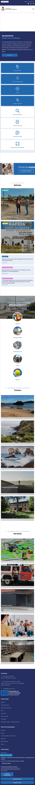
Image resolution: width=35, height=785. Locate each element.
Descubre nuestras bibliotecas (9, 663)
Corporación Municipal (6, 707)
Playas (4, 411)
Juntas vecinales (4, 716)
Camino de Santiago (10, 487)
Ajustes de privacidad (6, 755)
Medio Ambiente (4, 741)
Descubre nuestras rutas (7, 443)
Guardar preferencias (7, 774)
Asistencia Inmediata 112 (7, 612)
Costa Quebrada (8, 462)
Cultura (5, 223)
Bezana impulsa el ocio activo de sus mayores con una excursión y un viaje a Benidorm (16, 270)
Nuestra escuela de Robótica (8, 561)
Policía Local (3, 752)
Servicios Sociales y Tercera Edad (8, 735)
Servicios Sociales (7, 267)
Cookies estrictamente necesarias (9, 766)
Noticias (5, 256)
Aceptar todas (17, 782)
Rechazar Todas (17, 779)
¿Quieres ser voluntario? (7, 587)
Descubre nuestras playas (8, 418)
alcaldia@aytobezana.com (8, 688)
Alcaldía (2, 702)
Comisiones (3, 713)
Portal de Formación (10, 631)
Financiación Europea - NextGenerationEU (10, 721)
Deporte (5, 190)
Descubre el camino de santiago (9, 494)
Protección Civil (8, 580)
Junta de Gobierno (5, 705)
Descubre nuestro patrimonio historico (11, 519)
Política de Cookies (6, 763)
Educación (3, 738)
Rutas (4, 436)
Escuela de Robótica (10, 555)
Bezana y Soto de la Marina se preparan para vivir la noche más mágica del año (17, 259)
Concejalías (3, 719)
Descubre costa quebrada (8, 469)
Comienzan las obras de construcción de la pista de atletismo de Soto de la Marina (16, 216)
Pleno (2, 710)
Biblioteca (6, 656)
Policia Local (7, 605)
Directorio (3, 730)
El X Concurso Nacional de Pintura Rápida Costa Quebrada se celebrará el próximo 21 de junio (15, 250)
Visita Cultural (7, 512)
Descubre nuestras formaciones (9, 637)
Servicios (9, 55)
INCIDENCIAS (5, 1)
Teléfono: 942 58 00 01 (29, 1)
